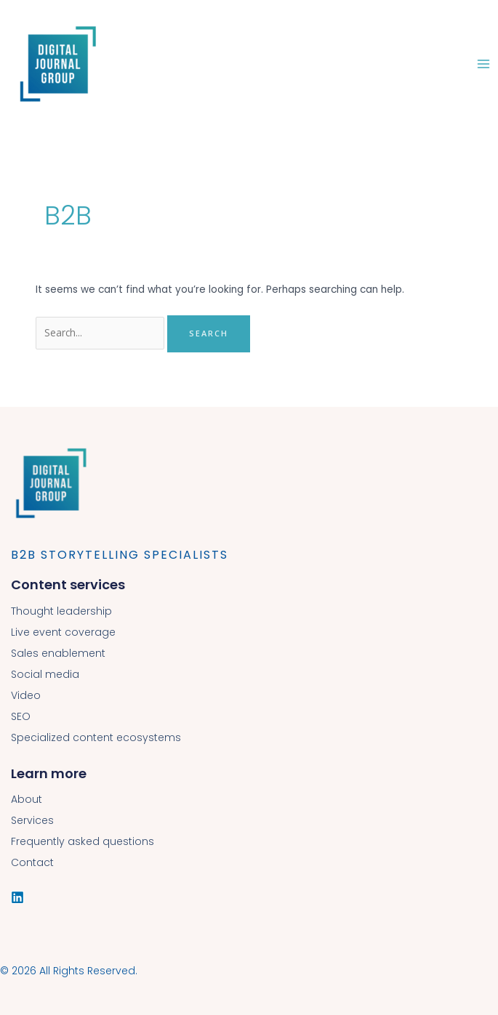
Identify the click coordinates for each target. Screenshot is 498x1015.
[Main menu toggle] (484, 63)
